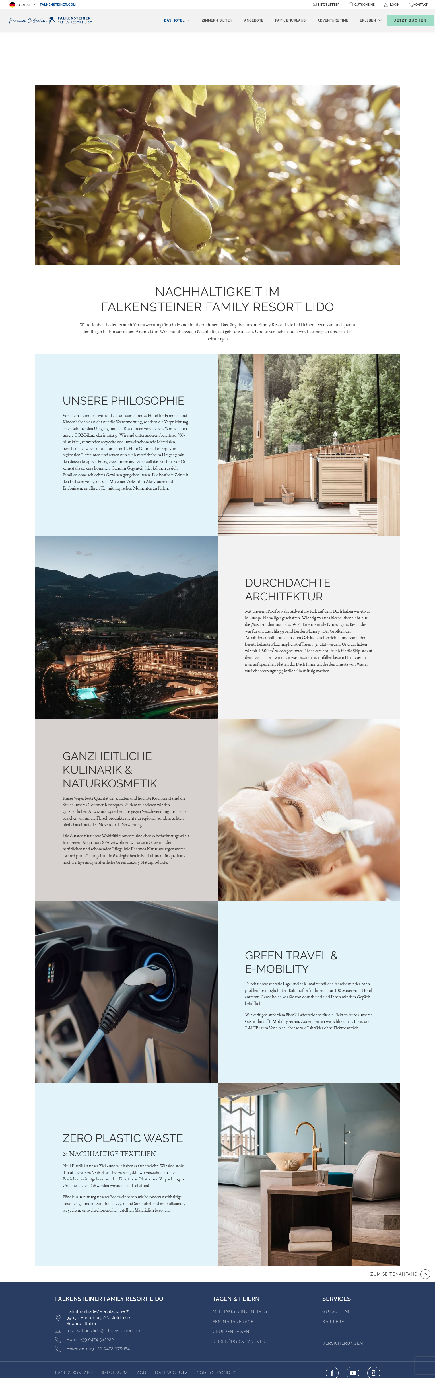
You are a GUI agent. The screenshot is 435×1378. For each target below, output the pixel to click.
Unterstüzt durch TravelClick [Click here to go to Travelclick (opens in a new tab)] (217, 1363)
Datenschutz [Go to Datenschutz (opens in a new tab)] (171, 1319)
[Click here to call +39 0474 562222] (84, 1286)
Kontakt (420, 5)
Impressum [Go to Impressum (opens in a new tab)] (115, 1319)
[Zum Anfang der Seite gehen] (400, 1220)
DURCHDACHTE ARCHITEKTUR (288, 536)
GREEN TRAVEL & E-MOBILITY (291, 908)
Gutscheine (364, 5)
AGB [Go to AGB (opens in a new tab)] (141, 1319)
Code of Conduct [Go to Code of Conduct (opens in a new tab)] (218, 1319)
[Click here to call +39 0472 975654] (92, 1295)
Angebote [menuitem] (244, 20)
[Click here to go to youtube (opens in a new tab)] (353, 1319)
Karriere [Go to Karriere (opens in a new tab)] (333, 1268)
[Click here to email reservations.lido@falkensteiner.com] (98, 1277)
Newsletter (328, 5)
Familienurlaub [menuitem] (281, 20)
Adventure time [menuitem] (323, 20)
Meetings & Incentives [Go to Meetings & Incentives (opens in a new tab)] (240, 1257)
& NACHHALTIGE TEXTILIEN (109, 1100)
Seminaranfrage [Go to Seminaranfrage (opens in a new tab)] (233, 1268)
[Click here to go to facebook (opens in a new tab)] (332, 1319)
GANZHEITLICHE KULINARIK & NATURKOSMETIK (110, 716)
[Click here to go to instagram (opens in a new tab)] (373, 1319)
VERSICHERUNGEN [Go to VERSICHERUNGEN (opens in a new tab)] (342, 1289)
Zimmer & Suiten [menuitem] (207, 20)
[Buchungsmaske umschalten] (404, 20)
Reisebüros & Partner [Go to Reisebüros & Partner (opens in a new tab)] (239, 1288)
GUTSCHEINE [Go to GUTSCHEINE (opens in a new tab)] (336, 1257)
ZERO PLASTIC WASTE (123, 1084)
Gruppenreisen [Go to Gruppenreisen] (231, 1278)
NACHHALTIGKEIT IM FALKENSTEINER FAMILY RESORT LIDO (217, 246)
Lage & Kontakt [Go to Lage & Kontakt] (74, 1319)
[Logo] (52, 20)
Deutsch (20, 5)
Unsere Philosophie (123, 347)
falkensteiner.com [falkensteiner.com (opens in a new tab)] (58, 4)
